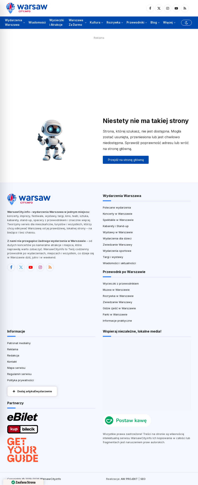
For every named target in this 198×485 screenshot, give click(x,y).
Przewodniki (135, 22)
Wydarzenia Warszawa (13, 22)
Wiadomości (37, 22)
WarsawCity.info (50, 478)
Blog (154, 22)
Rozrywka (113, 22)
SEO (143, 478)
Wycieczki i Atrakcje (56, 22)
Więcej (168, 22)
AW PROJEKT (129, 478)
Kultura (95, 22)
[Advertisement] (99, 69)
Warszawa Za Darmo (76, 22)
